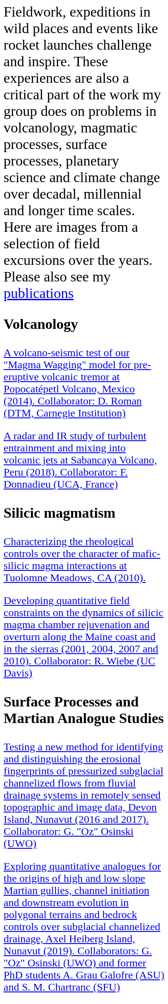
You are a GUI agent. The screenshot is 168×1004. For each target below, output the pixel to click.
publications (38, 293)
